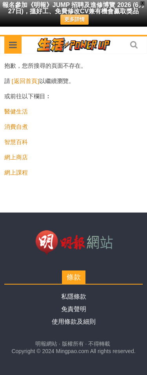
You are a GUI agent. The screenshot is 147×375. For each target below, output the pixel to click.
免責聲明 (73, 309)
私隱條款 (73, 296)
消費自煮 (16, 126)
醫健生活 (16, 111)
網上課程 (16, 172)
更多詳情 (74, 19)
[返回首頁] (25, 81)
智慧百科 (16, 142)
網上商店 (16, 157)
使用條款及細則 (74, 321)
